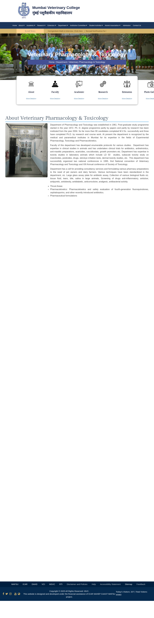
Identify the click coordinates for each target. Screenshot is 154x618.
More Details (31, 98)
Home (15, 25)
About (21, 25)
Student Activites (95, 25)
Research (40, 25)
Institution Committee (78, 25)
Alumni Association (112, 25)
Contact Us (137, 25)
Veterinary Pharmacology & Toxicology (87, 62)
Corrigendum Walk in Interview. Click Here (65, 31)
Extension (51, 25)
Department (62, 25)
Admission (127, 25)
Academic (30, 25)
